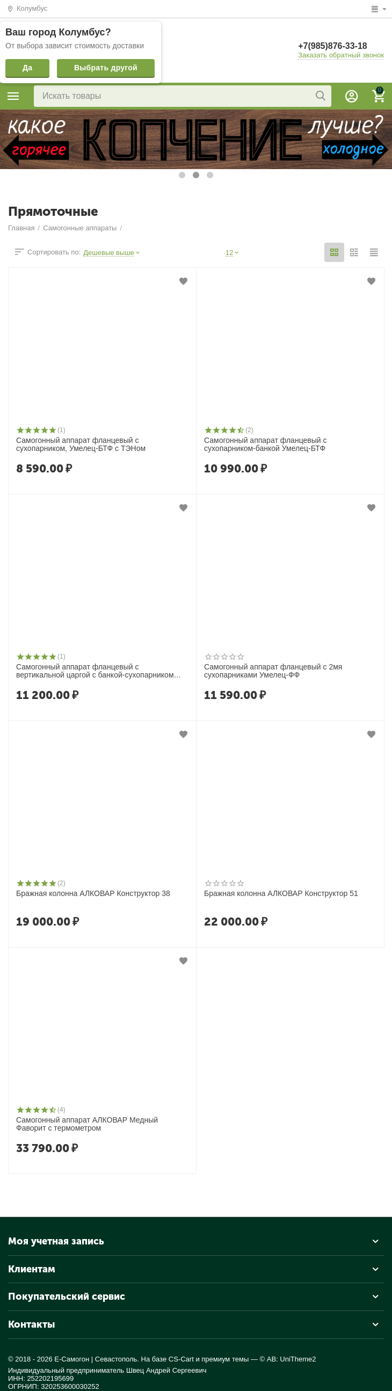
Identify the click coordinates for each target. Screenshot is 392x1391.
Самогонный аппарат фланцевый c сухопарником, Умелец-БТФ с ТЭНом (81, 444)
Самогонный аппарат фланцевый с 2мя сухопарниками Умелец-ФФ (273, 671)
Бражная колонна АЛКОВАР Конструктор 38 (93, 894)
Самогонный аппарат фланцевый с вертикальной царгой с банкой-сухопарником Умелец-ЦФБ (95, 671)
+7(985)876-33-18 (332, 45)
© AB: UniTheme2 (288, 1359)
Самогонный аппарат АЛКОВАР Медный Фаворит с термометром (87, 1124)
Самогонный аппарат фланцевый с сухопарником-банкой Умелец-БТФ (265, 444)
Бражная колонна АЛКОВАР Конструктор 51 (281, 894)
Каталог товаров (13, 96)
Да (27, 67)
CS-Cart (181, 1359)
